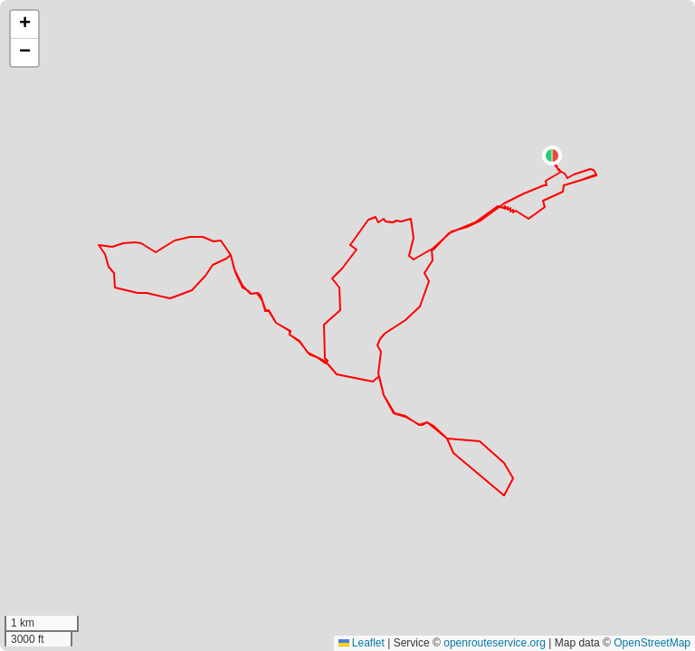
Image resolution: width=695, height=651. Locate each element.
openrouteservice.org (494, 643)
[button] (552, 155)
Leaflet (361, 643)
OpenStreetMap (652, 643)
